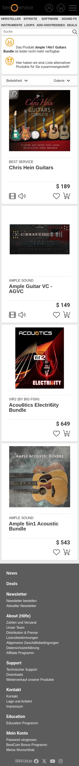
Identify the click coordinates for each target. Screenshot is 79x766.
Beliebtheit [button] (17, 80)
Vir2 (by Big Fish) (24, 399)
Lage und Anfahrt (19, 701)
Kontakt (12, 696)
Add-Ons (43, 25)
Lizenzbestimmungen (22, 637)
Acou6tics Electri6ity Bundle (34, 408)
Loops (29, 25)
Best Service (21, 162)
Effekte (30, 18)
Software (50, 18)
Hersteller (11, 18)
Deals (72, 25)
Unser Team (15, 627)
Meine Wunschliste (20, 750)
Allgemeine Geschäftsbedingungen (32, 643)
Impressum (14, 706)
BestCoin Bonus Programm (26, 745)
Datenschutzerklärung (22, 648)
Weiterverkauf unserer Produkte (30, 679)
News (11, 573)
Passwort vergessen (21, 740)
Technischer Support (21, 669)
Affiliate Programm (20, 653)
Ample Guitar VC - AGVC (30, 289)
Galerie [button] (62, 80)
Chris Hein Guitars (31, 167)
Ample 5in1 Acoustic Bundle (34, 526)
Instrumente (11, 25)
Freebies (57, 25)
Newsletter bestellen (21, 601)
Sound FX (69, 18)
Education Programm (22, 723)
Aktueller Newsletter (21, 606)
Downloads (14, 674)
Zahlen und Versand (21, 622)
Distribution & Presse (22, 632)
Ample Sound (21, 280)
